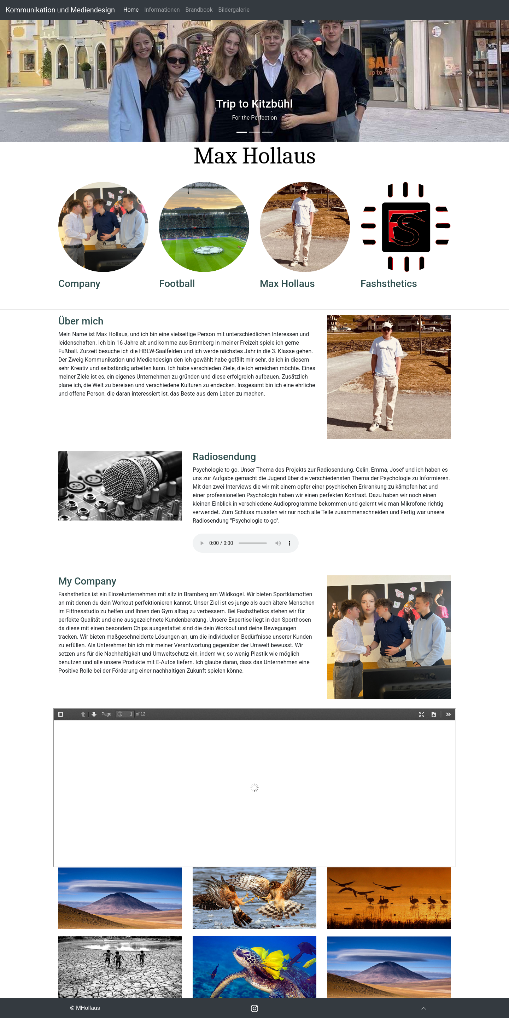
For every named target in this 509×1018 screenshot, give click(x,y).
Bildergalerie (234, 9)
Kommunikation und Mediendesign (60, 10)
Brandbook (199, 9)
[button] (38, 73)
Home (132, 9)
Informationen (162, 9)
